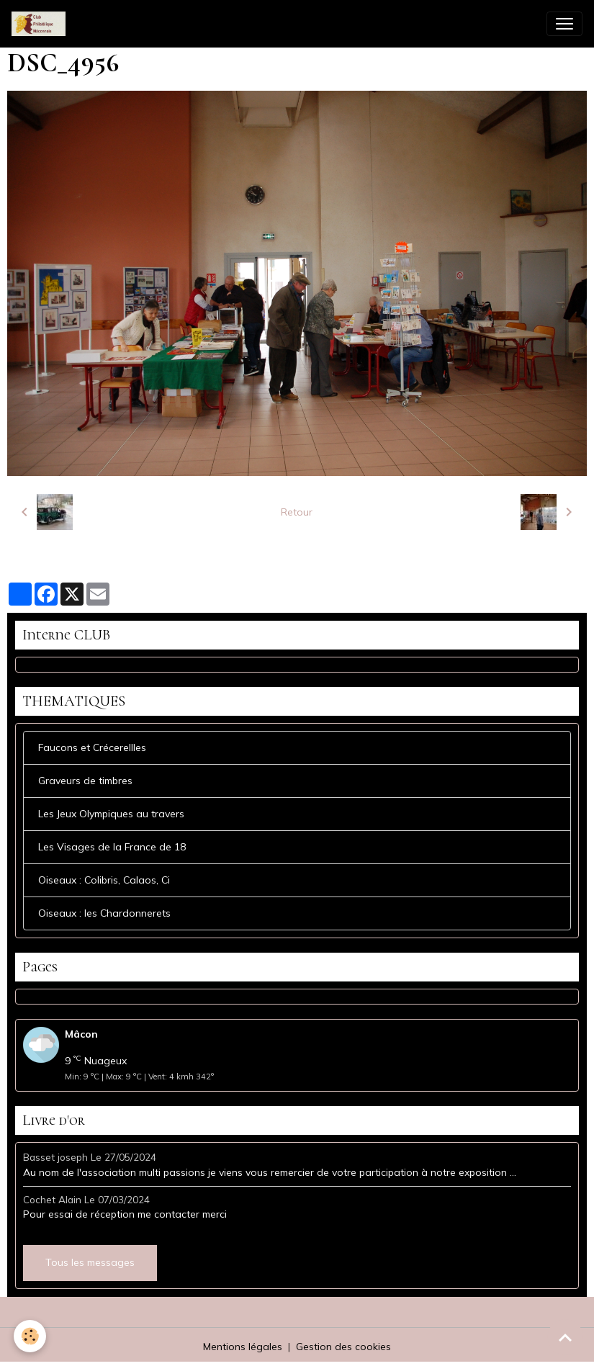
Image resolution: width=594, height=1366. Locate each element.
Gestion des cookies (343, 1346)
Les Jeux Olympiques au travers (111, 813)
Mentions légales (242, 1346)
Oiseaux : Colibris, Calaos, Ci (104, 879)
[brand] (41, 24)
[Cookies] (30, 1336)
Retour (296, 511)
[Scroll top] (565, 1337)
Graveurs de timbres (85, 780)
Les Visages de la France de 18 (112, 846)
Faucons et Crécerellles (92, 747)
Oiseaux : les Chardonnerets (104, 913)
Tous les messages (90, 1262)
